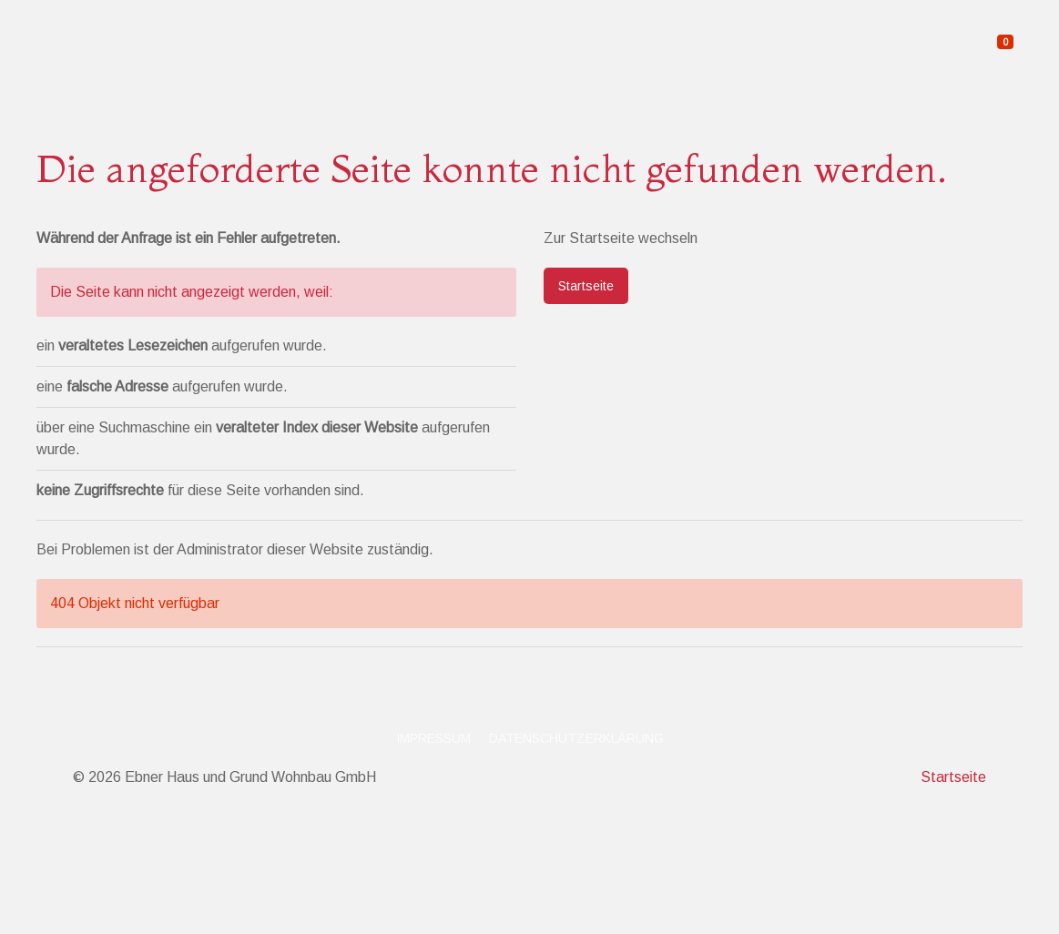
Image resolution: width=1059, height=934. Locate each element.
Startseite (586, 286)
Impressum (433, 738)
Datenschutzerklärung (576, 738)
